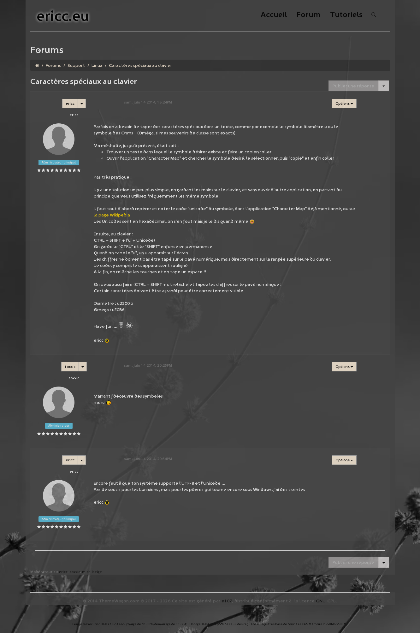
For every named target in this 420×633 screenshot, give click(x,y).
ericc (70, 103)
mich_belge (92, 572)
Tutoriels (346, 15)
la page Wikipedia (112, 214)
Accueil (274, 15)
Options (344, 103)
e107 (227, 600)
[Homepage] (37, 65)
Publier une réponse (353, 85)
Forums (53, 65)
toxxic (70, 366)
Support (76, 65)
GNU (321, 600)
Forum (308, 15)
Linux (97, 65)
